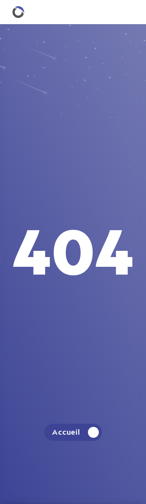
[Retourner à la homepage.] (18, 12)
